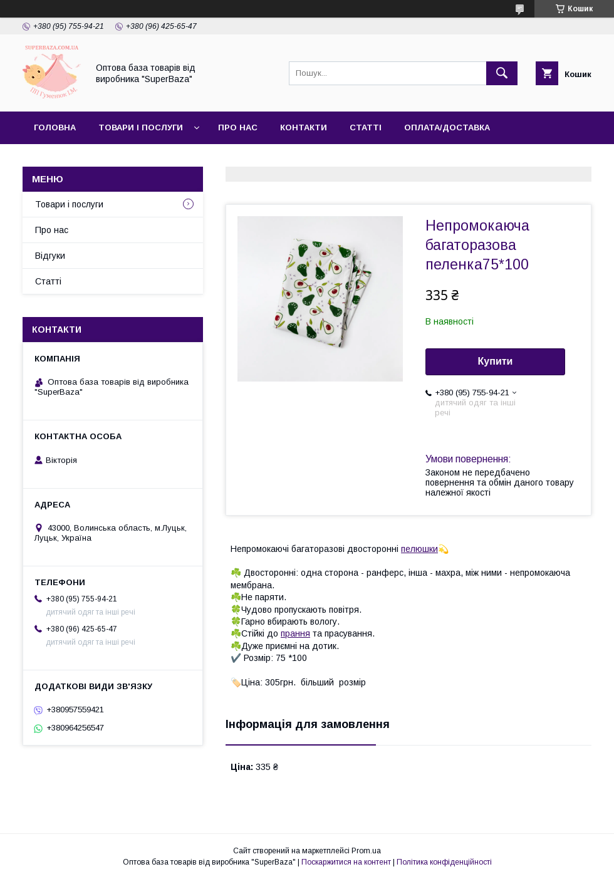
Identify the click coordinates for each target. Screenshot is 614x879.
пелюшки (419, 549)
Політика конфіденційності (444, 862)
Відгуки (50, 256)
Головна (55, 127)
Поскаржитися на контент (346, 862)
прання (295, 633)
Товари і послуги (140, 127)
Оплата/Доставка (447, 127)
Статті (366, 127)
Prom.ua (366, 850)
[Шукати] (502, 73)
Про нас (238, 127)
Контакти (303, 127)
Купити (495, 361)
